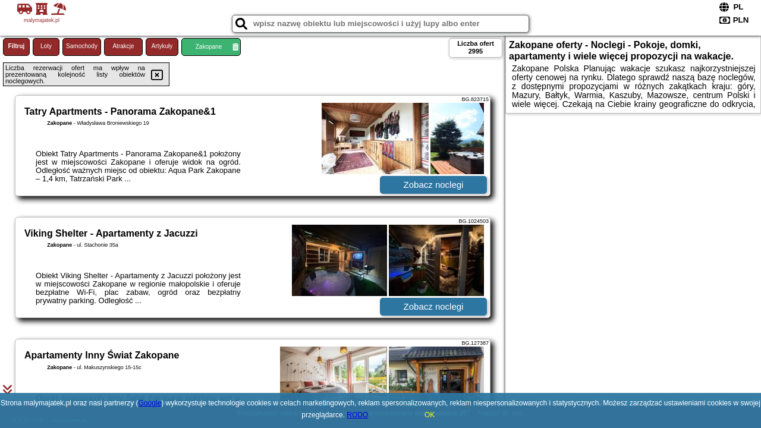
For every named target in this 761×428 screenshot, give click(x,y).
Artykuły (162, 46)
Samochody (82, 46)
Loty (46, 46)
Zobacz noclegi (434, 185)
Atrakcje (123, 46)
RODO (357, 415)
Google (149, 403)
